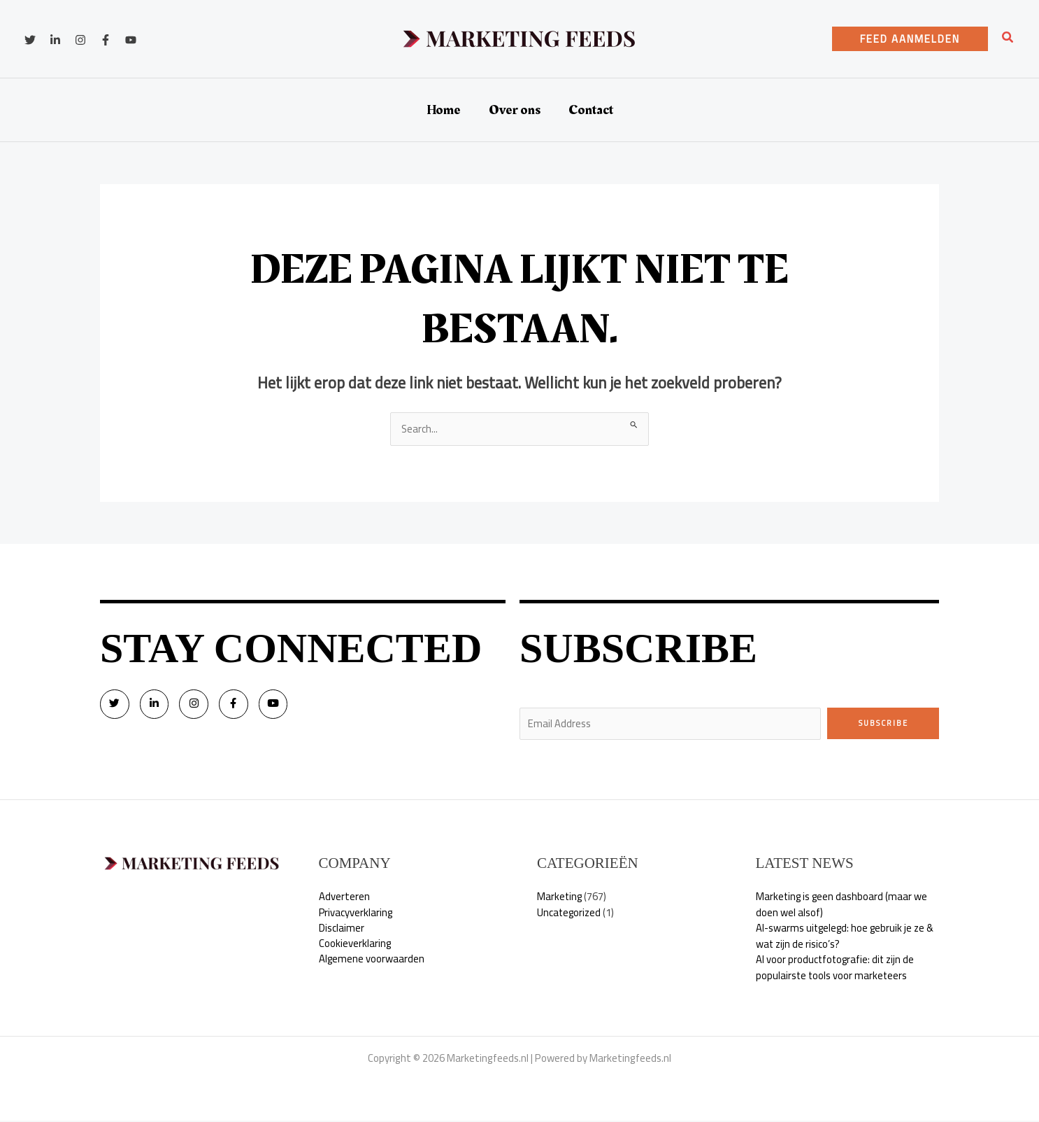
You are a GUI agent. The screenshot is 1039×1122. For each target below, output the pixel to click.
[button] (910, 39)
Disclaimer (341, 929)
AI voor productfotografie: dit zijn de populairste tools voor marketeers (836, 969)
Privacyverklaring (356, 913)
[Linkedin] (55, 39)
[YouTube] (130, 39)
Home (444, 109)
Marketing (560, 898)
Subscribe (883, 723)
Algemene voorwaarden (372, 961)
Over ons (514, 109)
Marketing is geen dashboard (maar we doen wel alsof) (842, 906)
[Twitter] (30, 39)
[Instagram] (80, 39)
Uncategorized (570, 913)
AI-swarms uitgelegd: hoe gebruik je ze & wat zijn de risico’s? (847, 937)
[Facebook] (105, 39)
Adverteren (344, 898)
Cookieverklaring (355, 944)
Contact (590, 109)
